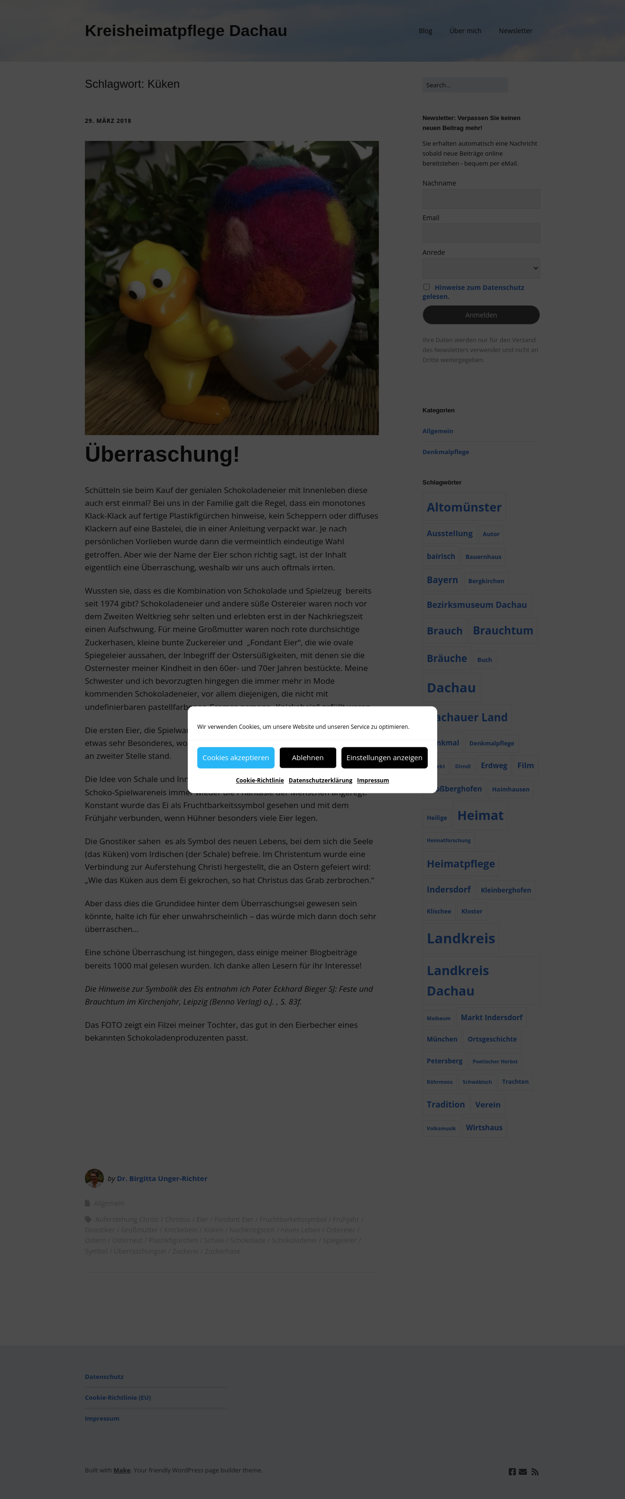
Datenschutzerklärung (320, 780)
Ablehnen (308, 757)
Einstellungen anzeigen (385, 757)
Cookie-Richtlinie (260, 780)
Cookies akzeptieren (235, 757)
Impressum (373, 780)
